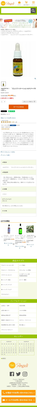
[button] (2, 236)
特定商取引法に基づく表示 (8, 325)
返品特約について (5, 114)
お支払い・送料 (5, 305)
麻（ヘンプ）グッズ (6, 284)
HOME (2, 29)
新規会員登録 (22, 315)
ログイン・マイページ (25, 320)
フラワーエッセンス (6, 275)
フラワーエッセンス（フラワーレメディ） (12, 31)
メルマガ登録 (22, 310)
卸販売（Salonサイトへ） (7, 320)
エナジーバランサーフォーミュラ (10, 33)
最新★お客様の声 (5, 315)
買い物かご (22, 325)
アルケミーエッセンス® (7, 265)
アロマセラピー (5, 294)
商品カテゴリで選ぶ (10, 29)
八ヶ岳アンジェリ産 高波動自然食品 (24, 274)
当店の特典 (22, 305)
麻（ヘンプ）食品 (5, 279)
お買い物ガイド (5, 310)
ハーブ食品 (22, 265)
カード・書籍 (22, 279)
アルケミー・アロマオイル (8, 270)
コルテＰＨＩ (28, 31)
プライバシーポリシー (7, 329)
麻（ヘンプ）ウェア (6, 289)
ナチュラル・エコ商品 (25, 270)
